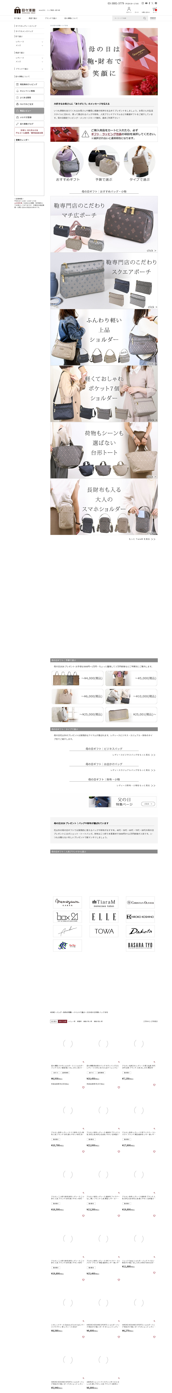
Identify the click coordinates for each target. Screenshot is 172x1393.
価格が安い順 (87, 1021)
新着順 (79, 1021)
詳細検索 (153, 18)
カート (155, 11)
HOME (52, 1012)
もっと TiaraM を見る (142, 538)
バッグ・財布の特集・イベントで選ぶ (71, 1012)
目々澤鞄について (71, 18)
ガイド (137, 12)
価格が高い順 (98, 1021)
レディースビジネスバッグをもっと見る (133, 754)
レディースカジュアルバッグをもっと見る (132, 770)
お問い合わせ (146, 12)
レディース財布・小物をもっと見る (136, 785)
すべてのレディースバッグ (25, 26)
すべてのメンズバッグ (24, 31)
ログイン (129, 12)
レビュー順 (71, 1021)
